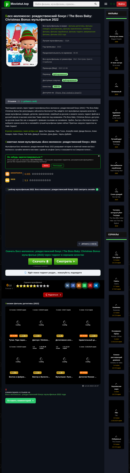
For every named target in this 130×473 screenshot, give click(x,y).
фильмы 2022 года (58, 34)
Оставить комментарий (19, 401)
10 (48, 286)
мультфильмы (56, 29)
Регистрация (57, 166)
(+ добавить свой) (29, 101)
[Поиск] (95, 4)
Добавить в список (87, 244)
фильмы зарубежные (59, 32)
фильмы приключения (72, 29)
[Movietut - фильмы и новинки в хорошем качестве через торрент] (15, 4)
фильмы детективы (77, 26)
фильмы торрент (76, 32)
